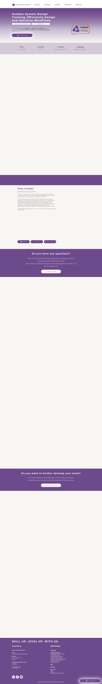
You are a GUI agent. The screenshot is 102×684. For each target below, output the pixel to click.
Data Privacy (61, 681)
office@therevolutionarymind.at (19, 653)
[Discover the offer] (51, 485)
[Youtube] (21, 677)
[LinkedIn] (23, 241)
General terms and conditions (50, 681)
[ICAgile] (37, 241)
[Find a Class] (22, 35)
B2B (52, 664)
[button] (57, 4)
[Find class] (90, 680)
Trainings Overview (55, 652)
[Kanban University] (50, 241)
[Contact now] (51, 271)
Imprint (40, 681)
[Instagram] (17, 677)
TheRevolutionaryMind (23, 4)
